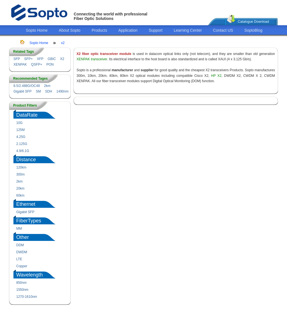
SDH (48, 91)
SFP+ (28, 59)
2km (47, 86)
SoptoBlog (253, 30)
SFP (16, 59)
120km (21, 167)
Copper (21, 266)
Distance (26, 159)
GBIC (52, 59)
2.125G (21, 144)
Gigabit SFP (22, 91)
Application (128, 30)
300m (20, 174)
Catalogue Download (253, 22)
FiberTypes (28, 221)
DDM (20, 245)
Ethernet (25, 204)
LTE (19, 259)
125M (20, 130)
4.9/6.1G (22, 151)
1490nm (62, 91)
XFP (40, 59)
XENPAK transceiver (92, 59)
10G (19, 123)
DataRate (27, 115)
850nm (21, 283)
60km (20, 195)
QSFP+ (36, 64)
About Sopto (69, 30)
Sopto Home (37, 30)
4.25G (21, 137)
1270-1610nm (26, 297)
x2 (63, 43)
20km (20, 188)
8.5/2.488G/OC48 (26, 86)
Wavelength (29, 275)
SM (38, 91)
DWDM (21, 252)
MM (19, 229)
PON (50, 64)
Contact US (223, 30)
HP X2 (216, 76)
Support (156, 30)
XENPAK (20, 64)
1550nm (22, 290)
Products (99, 30)
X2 (62, 59)
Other (22, 237)
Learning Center (188, 30)
